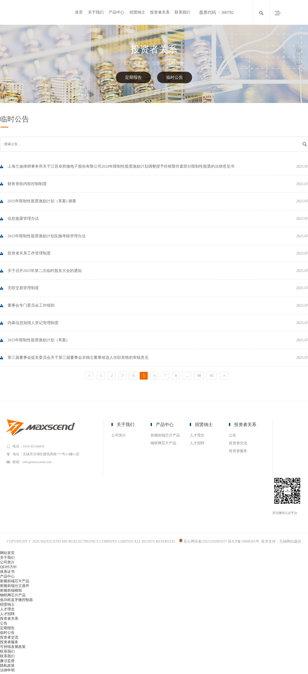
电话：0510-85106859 (30, 447)
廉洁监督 (7, 662)
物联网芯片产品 (163, 444)
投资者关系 (160, 12)
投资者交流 (238, 444)
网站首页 (7, 554)
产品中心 (116, 12)
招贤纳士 (137, 12)
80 (199, 377)
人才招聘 (197, 444)
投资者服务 (238, 452)
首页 (79, 12)
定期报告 (133, 77)
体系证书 (7, 573)
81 (212, 377)
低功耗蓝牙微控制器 (16, 601)
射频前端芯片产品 (165, 436)
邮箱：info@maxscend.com (33, 463)
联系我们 (182, 12)
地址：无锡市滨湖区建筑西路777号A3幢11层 (47, 455)
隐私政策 (7, 667)
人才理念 (197, 436)
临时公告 (175, 63)
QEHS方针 (8, 568)
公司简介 (118, 436)
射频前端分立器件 (14, 587)
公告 (158, 63)
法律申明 (7, 671)
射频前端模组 (11, 592)
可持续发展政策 (13, 648)
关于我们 (96, 12)
